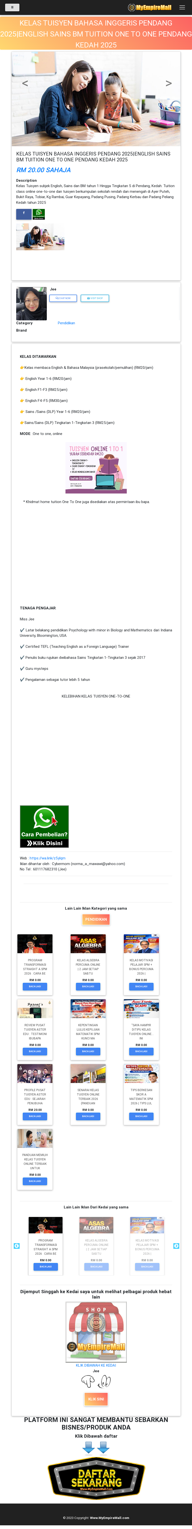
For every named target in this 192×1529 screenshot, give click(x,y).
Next (175, 1246)
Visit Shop (95, 298)
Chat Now (63, 298)
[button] (24, 75)
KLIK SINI (96, 1399)
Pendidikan (66, 323)
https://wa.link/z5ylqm (47, 858)
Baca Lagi (35, 986)
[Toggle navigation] (182, 8)
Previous (16, 1246)
